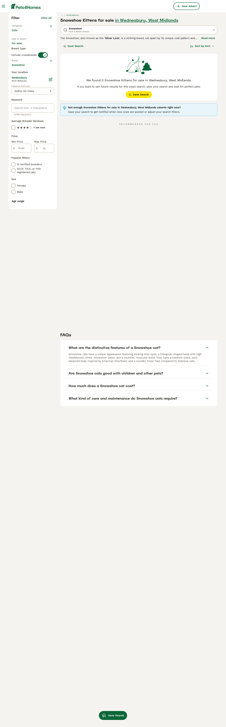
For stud (19, 117)
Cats (15, 93)
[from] (21, 302)
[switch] (43, 130)
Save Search (73, 105)
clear (48, 137)
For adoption (40, 109)
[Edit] (50, 233)
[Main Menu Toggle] (3, 6)
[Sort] (202, 105)
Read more (208, 98)
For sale (19, 109)
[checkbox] (13, 155)
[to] (44, 302)
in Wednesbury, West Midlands (146, 80)
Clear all (46, 77)
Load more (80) (42, 218)
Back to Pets (20, 85)
